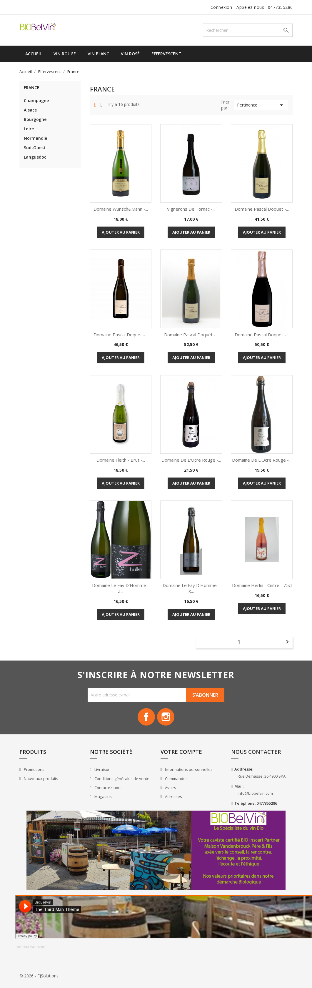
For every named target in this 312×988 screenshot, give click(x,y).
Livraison (102, 769)
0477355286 (280, 7)
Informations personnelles (188, 769)
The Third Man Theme (31, 947)
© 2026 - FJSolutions (39, 976)
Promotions (33, 769)
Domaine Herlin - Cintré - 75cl (262, 585)
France (31, 87)
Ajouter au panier (121, 232)
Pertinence (261, 105)
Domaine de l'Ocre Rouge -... (191, 460)
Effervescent (166, 53)
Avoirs (170, 788)
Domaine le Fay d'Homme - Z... (120, 588)
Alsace (30, 110)
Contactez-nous (108, 788)
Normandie (35, 138)
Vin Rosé (130, 53)
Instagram (166, 717)
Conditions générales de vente (121, 778)
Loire (29, 129)
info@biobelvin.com (255, 793)
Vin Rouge (65, 53)
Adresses (173, 796)
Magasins (103, 796)
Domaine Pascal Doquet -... (262, 209)
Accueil (33, 53)
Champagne (36, 100)
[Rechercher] (248, 30)
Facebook (146, 717)
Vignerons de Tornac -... (191, 209)
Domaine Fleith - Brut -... (120, 460)
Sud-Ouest (35, 147)
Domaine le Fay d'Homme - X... (191, 588)
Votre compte (181, 752)
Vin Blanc (98, 53)
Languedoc (35, 157)
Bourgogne (35, 119)
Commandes (176, 778)
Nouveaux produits (40, 778)
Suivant (287, 641)
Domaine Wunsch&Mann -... (121, 209)
